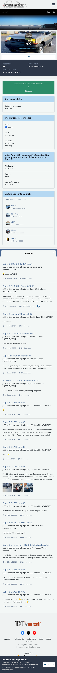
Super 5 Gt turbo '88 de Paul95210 (19, 333)
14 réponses (25, 348)
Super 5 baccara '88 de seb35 (17, 314)
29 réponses (25, 326)
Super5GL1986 (36, 289)
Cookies (28, 642)
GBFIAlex (14, 214)
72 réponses (24, 414)
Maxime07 (34, 359)
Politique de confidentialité (25, 639)
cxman (13, 206)
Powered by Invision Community (28, 647)
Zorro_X (14, 238)
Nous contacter (45, 639)
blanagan (33, 267)
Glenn (13, 230)
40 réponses (26, 537)
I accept (49, 664)
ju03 (4, 267)
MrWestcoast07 (36, 548)
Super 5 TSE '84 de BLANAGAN (18, 264)
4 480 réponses (26, 306)
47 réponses (25, 373)
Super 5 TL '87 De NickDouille (17, 522)
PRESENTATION (9, 269)
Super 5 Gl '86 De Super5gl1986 (18, 286)
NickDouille (34, 526)
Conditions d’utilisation (29, 665)
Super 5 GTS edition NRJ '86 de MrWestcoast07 (26, 545)
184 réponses (25, 395)
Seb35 (32, 317)
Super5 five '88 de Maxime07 (17, 355)
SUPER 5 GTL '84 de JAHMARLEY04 (21, 380)
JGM (13, 222)
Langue (8, 639)
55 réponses (26, 278)
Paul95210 (34, 336)
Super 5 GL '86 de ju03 (14, 402)
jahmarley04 (35, 383)
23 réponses (26, 562)
